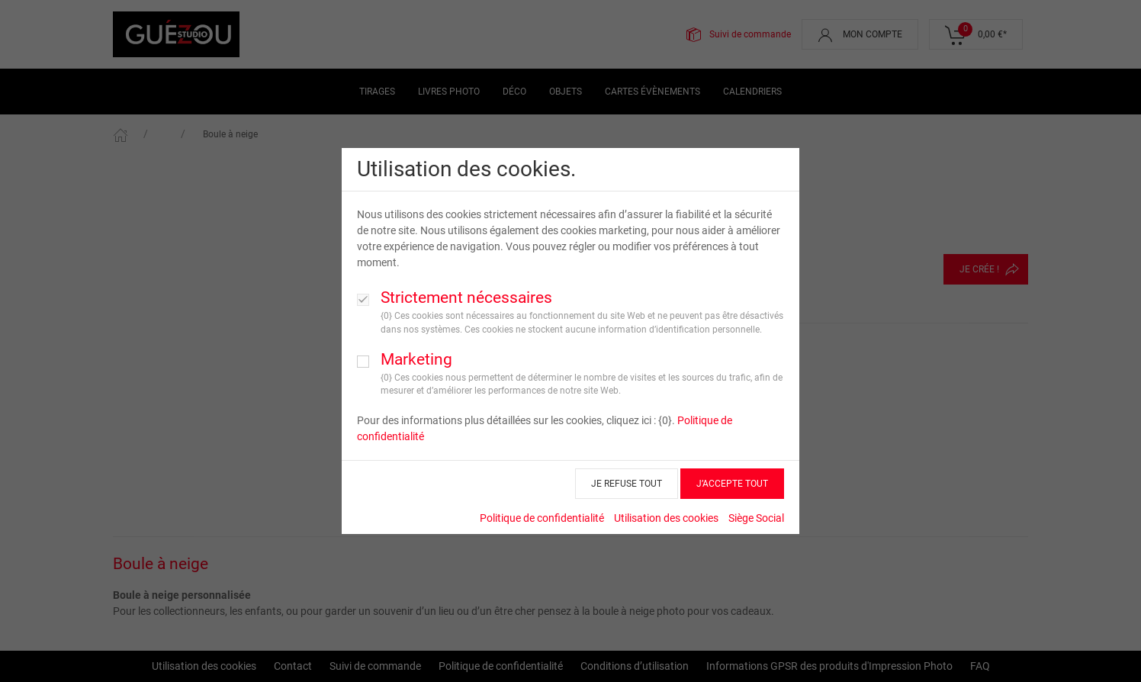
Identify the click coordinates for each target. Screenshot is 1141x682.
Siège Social (756, 518)
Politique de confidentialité (542, 518)
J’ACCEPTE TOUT (732, 483)
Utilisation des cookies (666, 518)
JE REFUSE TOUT (626, 483)
